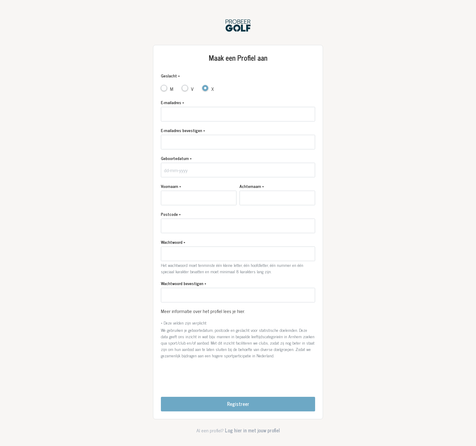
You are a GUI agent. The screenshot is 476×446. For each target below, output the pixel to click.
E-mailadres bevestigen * (183, 130)
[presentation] (238, 375)
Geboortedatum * (176, 158)
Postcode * (171, 214)
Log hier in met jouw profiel (252, 430)
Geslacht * (170, 75)
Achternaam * (252, 186)
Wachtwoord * (173, 242)
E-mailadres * (172, 102)
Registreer (238, 404)
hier (240, 311)
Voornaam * (171, 186)
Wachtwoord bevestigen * (183, 283)
